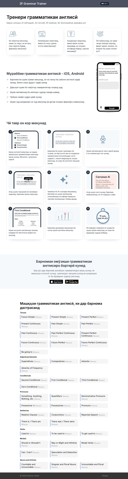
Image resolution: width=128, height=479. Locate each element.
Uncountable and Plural (92, 465)
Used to (28, 433)
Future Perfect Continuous (94, 343)
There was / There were (62, 422)
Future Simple (31, 317)
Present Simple (62, 317)
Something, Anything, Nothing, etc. (31, 397)
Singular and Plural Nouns (63, 465)
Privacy (105, 476)
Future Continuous (33, 342)
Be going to (30, 352)
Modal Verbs (90, 443)
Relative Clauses (32, 415)
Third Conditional (93, 380)
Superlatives (30, 361)
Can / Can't (30, 452)
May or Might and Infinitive (64, 444)
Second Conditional (34, 380)
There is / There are (31, 422)
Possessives (60, 405)
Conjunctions (61, 415)
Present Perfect (92, 317)
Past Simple (60, 323)
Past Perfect (90, 323)
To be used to (61, 433)
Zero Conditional (32, 387)
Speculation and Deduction (64, 453)
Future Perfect (61, 342)
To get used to (91, 433)
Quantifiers (60, 396)
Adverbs (88, 361)
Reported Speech (93, 415)
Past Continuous (32, 333)
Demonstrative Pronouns (93, 397)
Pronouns (89, 405)
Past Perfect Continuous (63, 334)
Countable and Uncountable (30, 465)
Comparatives (61, 361)
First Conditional (62, 380)
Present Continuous (30, 324)
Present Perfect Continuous (90, 334)
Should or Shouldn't (30, 444)
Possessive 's (31, 405)
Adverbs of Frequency (32, 369)
